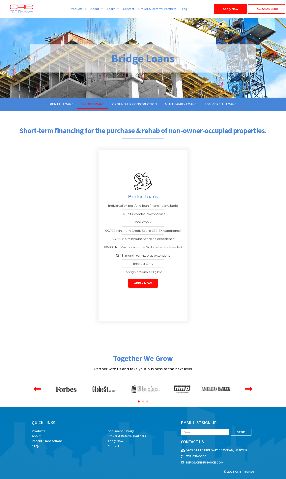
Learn (113, 9)
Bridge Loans (92, 104)
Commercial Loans (220, 104)
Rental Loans (61, 104)
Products (78, 9)
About (96, 9)
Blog (184, 9)
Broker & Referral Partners (157, 9)
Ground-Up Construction (134, 104)
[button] (37, 389)
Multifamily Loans (180, 104)
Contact (128, 9)
